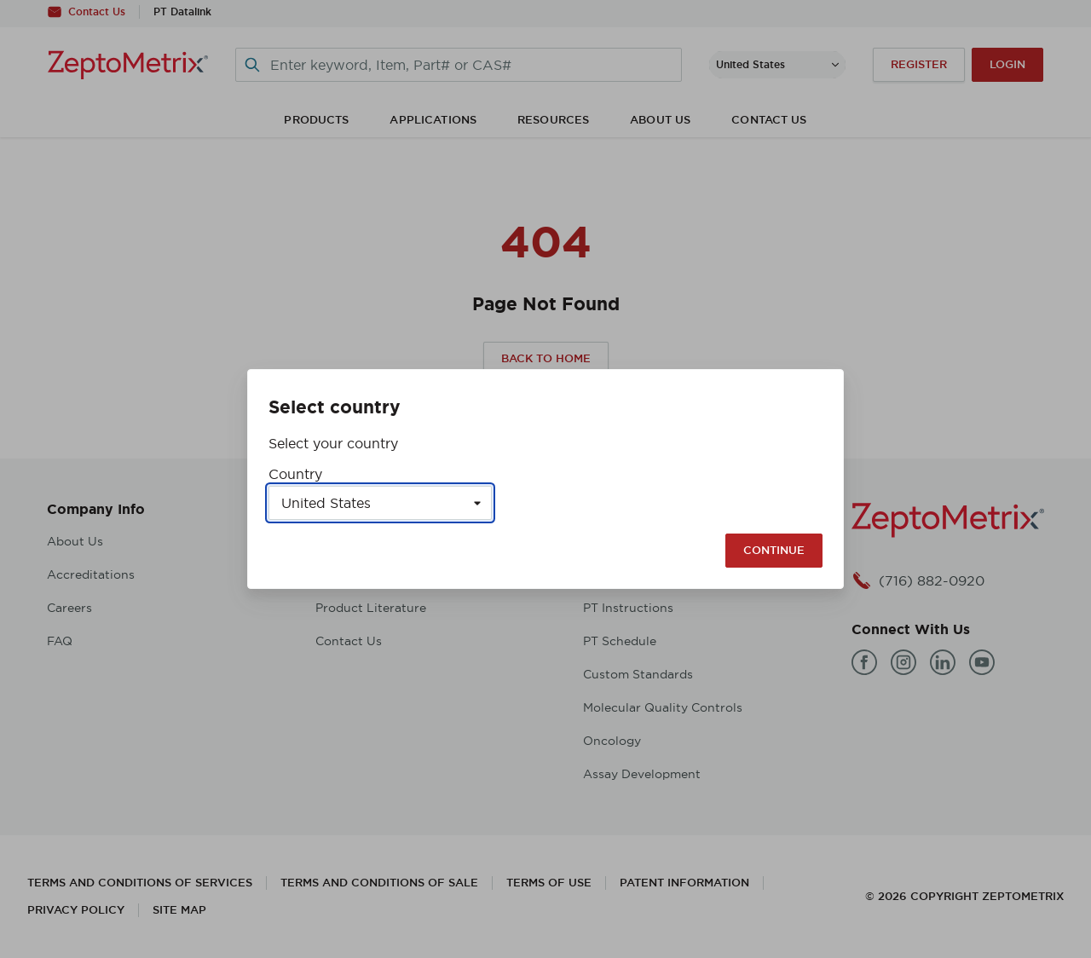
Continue (774, 550)
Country (295, 473)
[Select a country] (380, 503)
